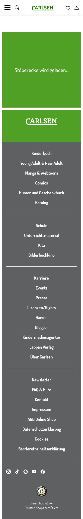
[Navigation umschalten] (7, 7)
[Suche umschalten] (17, 7)
